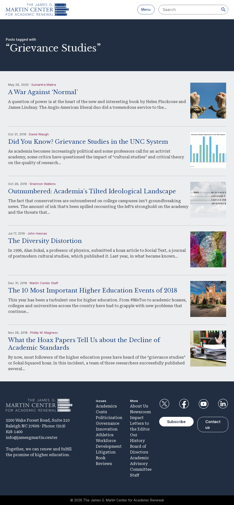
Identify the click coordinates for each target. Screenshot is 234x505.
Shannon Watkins (43, 184)
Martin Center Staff (44, 283)
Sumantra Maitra (43, 84)
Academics (106, 406)
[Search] (223, 9)
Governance (107, 423)
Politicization (109, 417)
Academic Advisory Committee (141, 464)
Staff (134, 475)
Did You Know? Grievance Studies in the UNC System (88, 141)
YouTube (203, 404)
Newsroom (140, 412)
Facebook (184, 404)
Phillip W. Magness (44, 332)
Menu (146, 9)
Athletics (105, 435)
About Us (139, 406)
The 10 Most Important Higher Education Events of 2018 (92, 290)
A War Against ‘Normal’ (43, 92)
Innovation (107, 429)
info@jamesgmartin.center (32, 437)
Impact (137, 417)
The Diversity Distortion (45, 240)
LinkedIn (223, 404)
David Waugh (39, 134)
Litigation (106, 452)
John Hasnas (37, 233)
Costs (101, 412)
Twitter (164, 404)
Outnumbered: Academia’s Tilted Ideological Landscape (92, 191)
